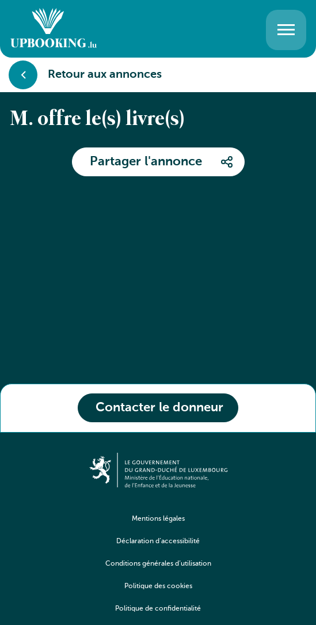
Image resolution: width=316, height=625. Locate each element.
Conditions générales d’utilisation (158, 563)
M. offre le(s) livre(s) (97, 119)
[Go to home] (53, 29)
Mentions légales (158, 519)
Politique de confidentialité (158, 608)
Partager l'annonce (146, 162)
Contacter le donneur (159, 407)
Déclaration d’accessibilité (158, 541)
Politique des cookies (158, 586)
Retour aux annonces (85, 74)
